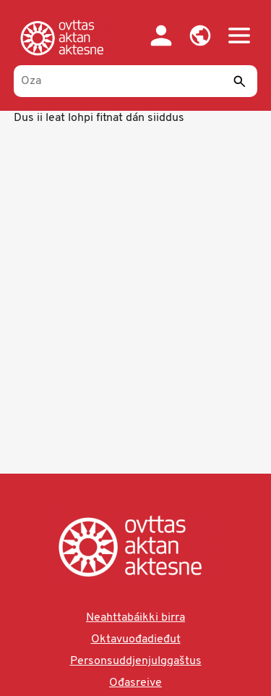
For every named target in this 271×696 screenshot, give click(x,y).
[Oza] (136, 81)
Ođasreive (135, 683)
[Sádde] (239, 81)
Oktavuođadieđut (136, 639)
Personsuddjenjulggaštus (136, 661)
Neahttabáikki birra (135, 618)
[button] (200, 35)
